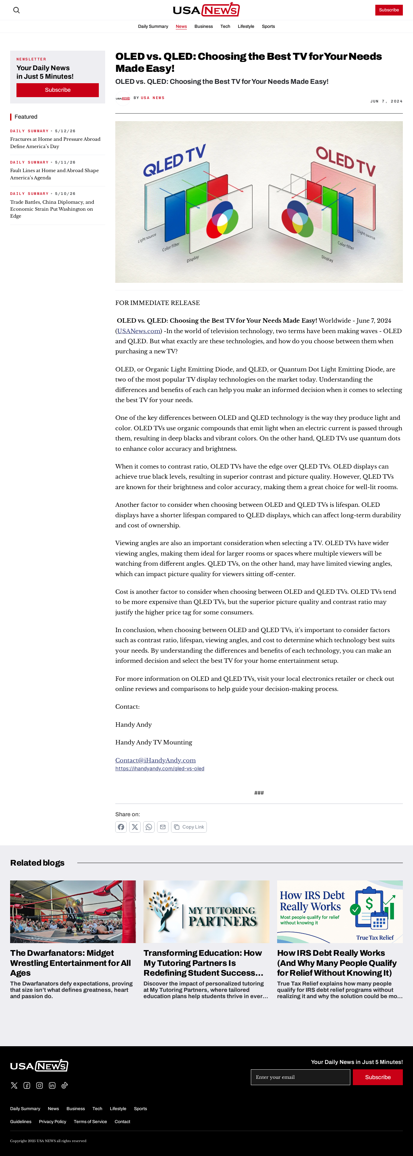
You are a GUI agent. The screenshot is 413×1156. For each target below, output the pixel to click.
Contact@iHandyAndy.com (155, 760)
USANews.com (138, 331)
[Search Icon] (16, 10)
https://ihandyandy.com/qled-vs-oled (159, 768)
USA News (153, 98)
